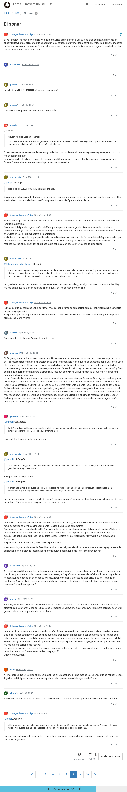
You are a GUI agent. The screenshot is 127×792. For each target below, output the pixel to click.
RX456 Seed (15, 64)
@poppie (8, 182)
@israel (8, 718)
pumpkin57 (15, 353)
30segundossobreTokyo (22, 34)
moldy (13, 599)
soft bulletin (15, 177)
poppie (13, 85)
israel (12, 669)
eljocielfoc (15, 566)
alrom (13, 693)
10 (87, 774)
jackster (14, 416)
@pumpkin (9, 421)
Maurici (13, 125)
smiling (13, 333)
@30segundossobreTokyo (17, 264)
